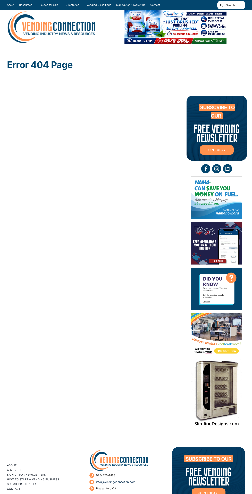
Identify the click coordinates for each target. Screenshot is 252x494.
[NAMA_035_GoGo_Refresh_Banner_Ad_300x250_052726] (216, 179)
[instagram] (216, 168)
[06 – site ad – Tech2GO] (216, 224)
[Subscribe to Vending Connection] (216, 270)
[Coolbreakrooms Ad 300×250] (216, 315)
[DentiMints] (175, 12)
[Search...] (231, 5)
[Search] (221, 5)
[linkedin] (227, 168)
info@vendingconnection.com (116, 482)
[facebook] (205, 168)
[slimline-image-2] (216, 361)
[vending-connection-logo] (119, 451)
